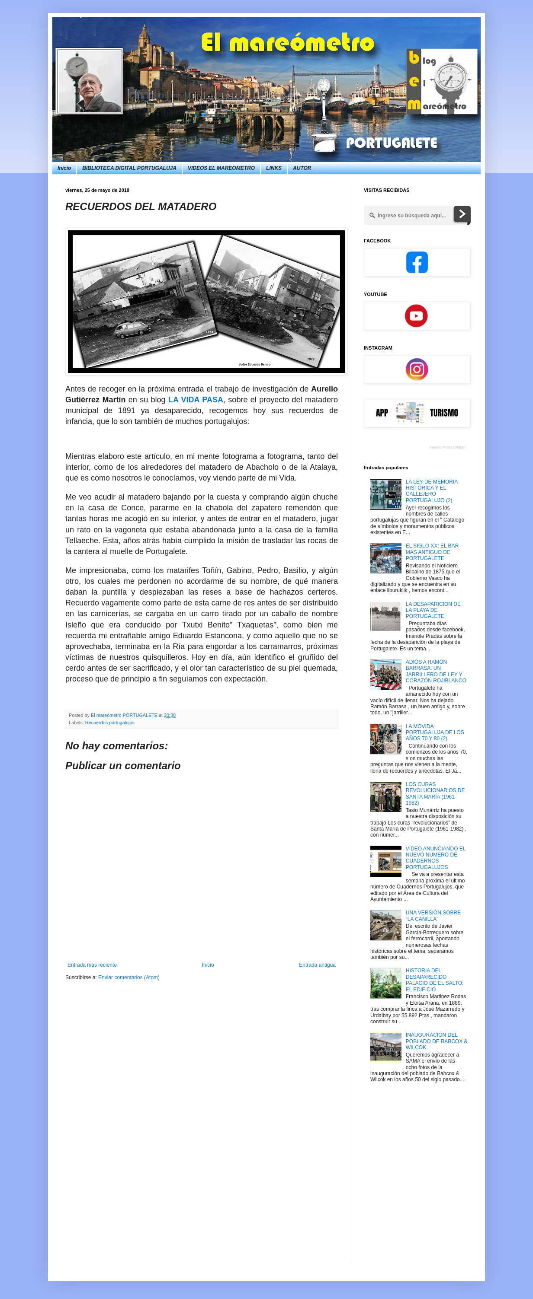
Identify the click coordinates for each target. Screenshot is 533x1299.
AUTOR (302, 168)
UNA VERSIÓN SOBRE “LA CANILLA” (433, 916)
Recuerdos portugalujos (110, 722)
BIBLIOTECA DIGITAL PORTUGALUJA (129, 168)
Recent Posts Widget (447, 447)
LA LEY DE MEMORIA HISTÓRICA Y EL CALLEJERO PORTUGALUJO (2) (432, 491)
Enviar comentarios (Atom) (129, 977)
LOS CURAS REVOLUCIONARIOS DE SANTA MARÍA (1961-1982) (435, 793)
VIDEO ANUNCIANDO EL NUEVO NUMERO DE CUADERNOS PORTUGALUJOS (436, 858)
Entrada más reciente (92, 965)
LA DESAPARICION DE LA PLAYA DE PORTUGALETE (433, 610)
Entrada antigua (317, 965)
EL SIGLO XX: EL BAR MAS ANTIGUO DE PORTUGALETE (432, 552)
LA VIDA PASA (195, 399)
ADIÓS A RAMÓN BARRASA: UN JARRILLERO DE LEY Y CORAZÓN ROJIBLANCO (436, 671)
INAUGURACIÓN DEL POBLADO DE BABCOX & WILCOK (437, 1041)
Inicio (64, 168)
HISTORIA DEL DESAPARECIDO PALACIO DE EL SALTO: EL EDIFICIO (435, 980)
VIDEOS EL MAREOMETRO (221, 168)
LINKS (274, 168)
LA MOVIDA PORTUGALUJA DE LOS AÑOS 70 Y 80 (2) (435, 732)
